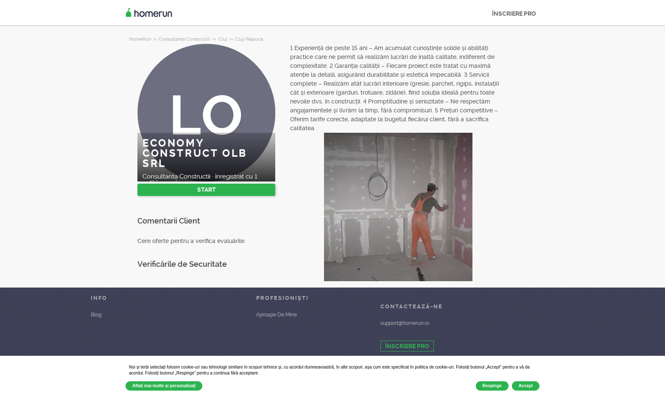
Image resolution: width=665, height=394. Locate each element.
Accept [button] (526, 385)
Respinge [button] (492, 385)
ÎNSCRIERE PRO (514, 13)
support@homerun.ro (404, 323)
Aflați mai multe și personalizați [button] (164, 385)
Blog (96, 315)
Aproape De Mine (276, 315)
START (206, 189)
